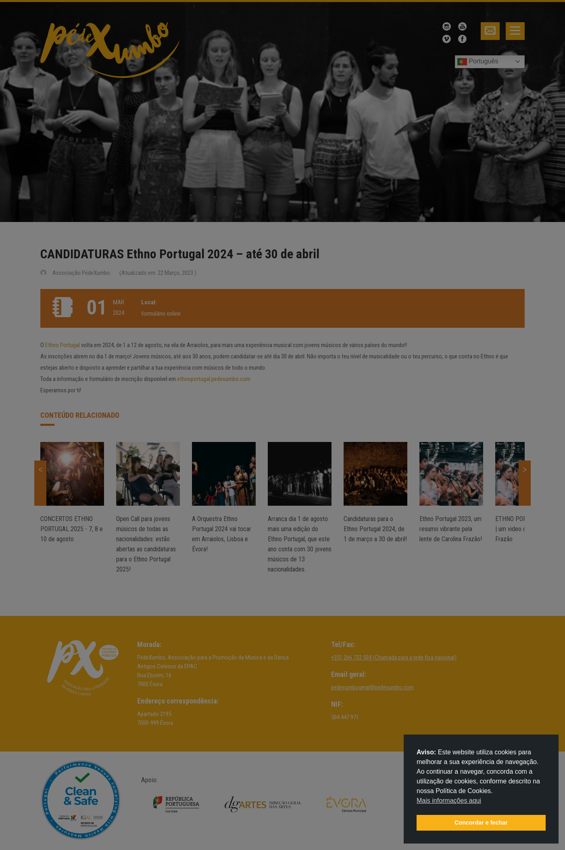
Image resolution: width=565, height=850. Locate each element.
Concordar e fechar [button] (481, 822)
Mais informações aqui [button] (449, 800)
